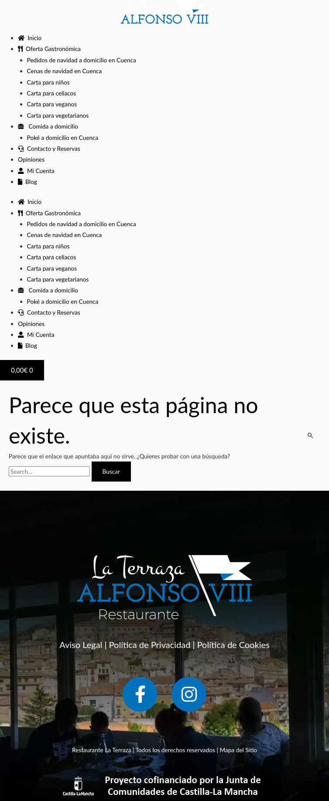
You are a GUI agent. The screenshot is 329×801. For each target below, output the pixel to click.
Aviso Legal (80, 644)
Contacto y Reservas (49, 148)
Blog (27, 181)
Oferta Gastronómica (49, 48)
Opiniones (31, 159)
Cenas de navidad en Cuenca (64, 71)
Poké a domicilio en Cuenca (63, 137)
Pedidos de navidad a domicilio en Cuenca (81, 60)
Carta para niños (48, 82)
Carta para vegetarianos (58, 115)
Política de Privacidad (150, 644)
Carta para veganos (52, 104)
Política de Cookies (233, 644)
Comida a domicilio (48, 126)
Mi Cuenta (36, 170)
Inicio (29, 37)
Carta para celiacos (51, 93)
